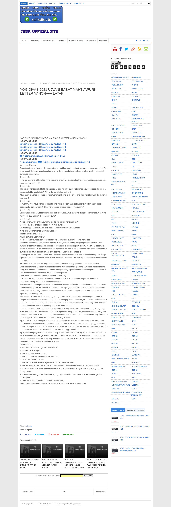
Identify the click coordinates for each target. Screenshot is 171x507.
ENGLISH (115, 144)
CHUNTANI (116, 119)
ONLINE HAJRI (137, 249)
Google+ (53, 435)
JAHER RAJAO (137, 193)
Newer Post (27, 492)
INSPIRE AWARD (118, 193)
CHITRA (135, 115)
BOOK (114, 108)
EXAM (134, 144)
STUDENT (116, 355)
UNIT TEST (136, 381)
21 (21, 156)
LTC (113, 216)
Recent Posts (118, 410)
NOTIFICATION (117, 246)
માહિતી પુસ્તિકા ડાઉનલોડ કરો (49, 156)
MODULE (135, 231)
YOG (134, 399)
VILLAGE (115, 399)
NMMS (134, 242)
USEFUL (135, 385)
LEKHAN (115, 212)
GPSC (114, 167)
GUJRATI (115, 170)
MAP (114, 219)
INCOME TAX (117, 189)
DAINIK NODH (117, 133)
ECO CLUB (116, 140)
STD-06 (115, 340)
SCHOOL (135, 306)
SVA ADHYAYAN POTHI (120, 359)
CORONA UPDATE (119, 125)
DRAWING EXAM (138, 136)
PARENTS (135, 261)
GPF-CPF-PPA (137, 163)
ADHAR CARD (117, 85)
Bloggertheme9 (75, 504)
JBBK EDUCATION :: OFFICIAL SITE (47, 504)
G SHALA (135, 155)
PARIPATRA (136, 264)
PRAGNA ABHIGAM (139, 276)
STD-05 (134, 336)
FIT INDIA (135, 152)
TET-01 (114, 370)
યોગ (25, 147)
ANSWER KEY (137, 89)
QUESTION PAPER (119, 295)
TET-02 (134, 370)
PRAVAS (135, 280)
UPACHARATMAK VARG (121, 385)
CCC (133, 111)
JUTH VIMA (116, 204)
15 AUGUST (136, 77)
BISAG (114, 104)
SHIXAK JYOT (137, 317)
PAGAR (134, 257)
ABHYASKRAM (137, 81)
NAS (113, 234)
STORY (134, 351)
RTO (133, 298)
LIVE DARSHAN (138, 212)
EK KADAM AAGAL (139, 140)
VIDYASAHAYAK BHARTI (121, 393)
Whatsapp (68, 435)
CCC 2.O (115, 115)
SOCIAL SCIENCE (118, 325)
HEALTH (135, 174)
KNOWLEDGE (117, 208)
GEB (133, 159)
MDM (114, 223)
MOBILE (135, 227)
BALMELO (116, 96)
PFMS (114, 276)
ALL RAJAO (116, 89)
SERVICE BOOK (118, 317)
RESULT (135, 295)
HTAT (134, 182)
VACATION (116, 389)
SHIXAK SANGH (118, 321)
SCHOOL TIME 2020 (119, 310)
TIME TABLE (136, 374)
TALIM (134, 359)
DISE (114, 136)
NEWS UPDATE (118, 238)
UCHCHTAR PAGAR (119, 381)
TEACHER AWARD (119, 366)
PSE (113, 291)
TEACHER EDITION (139, 366)
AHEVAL (135, 85)
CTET (134, 129)
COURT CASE (137, 125)
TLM (113, 377)
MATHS (134, 219)
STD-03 (134, 332)
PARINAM (115, 264)
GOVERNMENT (118, 163)
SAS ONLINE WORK (119, 306)
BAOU (114, 100)
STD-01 (134, 329)
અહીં (63, 156)
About (31, 3)
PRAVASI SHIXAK (118, 283)
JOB (133, 200)
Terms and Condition (46, 3)
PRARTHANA (117, 280)
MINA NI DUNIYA (118, 227)
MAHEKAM (136, 216)
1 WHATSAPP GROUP (120, 77)
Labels (141, 410)
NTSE (134, 246)
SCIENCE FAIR (117, 313)
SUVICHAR (136, 355)
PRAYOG (115, 287)
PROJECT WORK (138, 287)
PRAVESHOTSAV (138, 283)
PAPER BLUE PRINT (119, 261)
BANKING (135, 96)
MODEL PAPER (117, 231)
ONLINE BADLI (117, 249)
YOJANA (115, 403)
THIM (114, 374)
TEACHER (136, 362)
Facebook (25, 435)
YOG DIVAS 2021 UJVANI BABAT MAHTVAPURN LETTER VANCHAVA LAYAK (65, 84)
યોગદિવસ (34, 156)
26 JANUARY (117, 81)
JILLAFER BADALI (119, 200)
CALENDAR (116, 111)
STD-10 (115, 347)
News (29, 426)
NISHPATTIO (136, 238)
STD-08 (115, 344)
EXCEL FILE (136, 148)
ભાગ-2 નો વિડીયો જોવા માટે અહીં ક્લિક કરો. (49, 147)
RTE (113, 298)
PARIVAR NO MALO (139, 268)
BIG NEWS (136, 100)
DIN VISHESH (137, 133)
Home (23, 3)
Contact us (79, 3)
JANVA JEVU (117, 197)
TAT (113, 362)
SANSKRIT (136, 302)
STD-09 (134, 344)
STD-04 (115, 336)
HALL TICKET (117, 174)
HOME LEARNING (138, 178)
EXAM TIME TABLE (119, 148)
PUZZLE (135, 291)
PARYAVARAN (137, 272)
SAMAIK (115, 302)
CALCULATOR (137, 108)
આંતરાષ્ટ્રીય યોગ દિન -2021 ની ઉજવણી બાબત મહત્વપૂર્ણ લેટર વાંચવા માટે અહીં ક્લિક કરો (55, 162)
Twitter (39, 435)
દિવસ (30, 147)
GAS (113, 159)
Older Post (100, 492)
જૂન (24, 156)
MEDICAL (135, 223)
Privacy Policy (65, 3)
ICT (133, 186)
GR (133, 167)
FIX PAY (115, 155)
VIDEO (134, 389)
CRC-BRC (115, 129)
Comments (131, 410)
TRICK (134, 377)
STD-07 (134, 340)
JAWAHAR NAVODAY (140, 197)
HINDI (114, 178)
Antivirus (115, 93)
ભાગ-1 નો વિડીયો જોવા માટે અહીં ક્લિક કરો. (49, 150)
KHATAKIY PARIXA (139, 204)
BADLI (134, 93)
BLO (133, 104)
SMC (134, 321)
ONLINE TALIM (137, 253)
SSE (113, 329)
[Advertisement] (64, 63)
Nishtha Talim (117, 242)
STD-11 (134, 347)
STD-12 (115, 351)
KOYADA (135, 208)
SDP (133, 313)
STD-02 (115, 332)
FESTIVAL (116, 152)
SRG (133, 325)
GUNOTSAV (136, 170)
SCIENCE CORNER (139, 310)
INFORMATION (137, 189)
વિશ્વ (22, 147)
